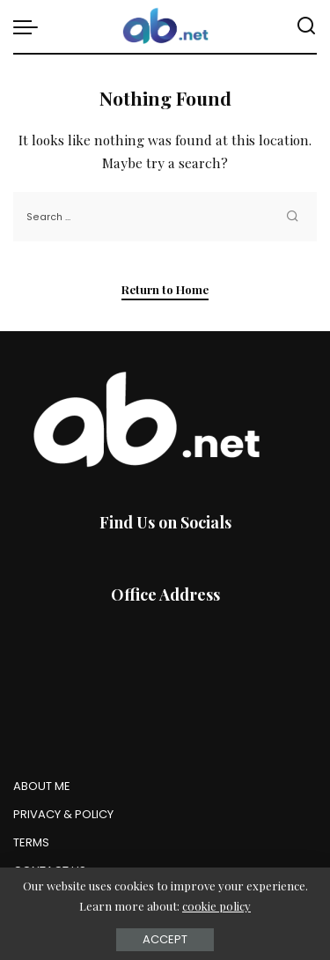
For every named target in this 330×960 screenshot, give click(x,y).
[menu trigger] (30, 26)
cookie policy (216, 905)
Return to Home (165, 289)
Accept (165, 939)
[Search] (306, 26)
